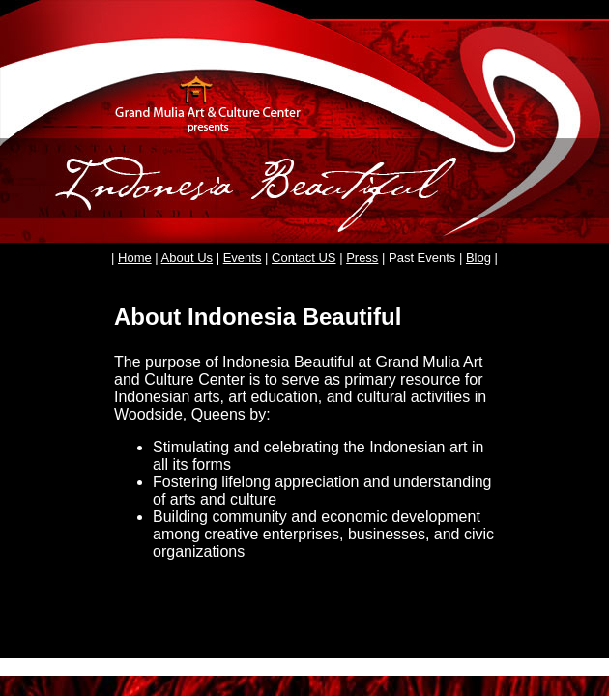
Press (362, 257)
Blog (478, 257)
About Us (187, 257)
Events (242, 257)
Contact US (303, 257)
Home (135, 257)
